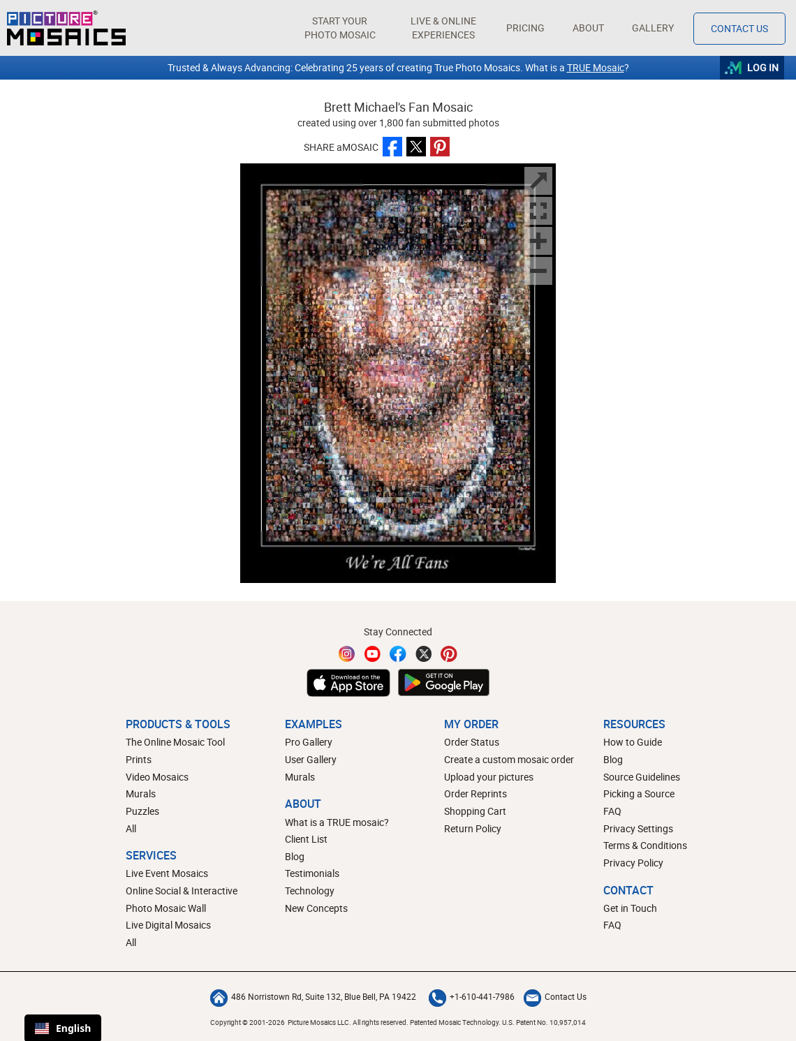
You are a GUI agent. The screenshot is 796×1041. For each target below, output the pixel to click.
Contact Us (555, 996)
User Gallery (311, 759)
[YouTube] (372, 654)
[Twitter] (423, 654)
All (131, 828)
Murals (141, 793)
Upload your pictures (488, 776)
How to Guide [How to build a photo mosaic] (632, 741)
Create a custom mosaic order (509, 759)
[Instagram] (347, 654)
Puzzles (142, 811)
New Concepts (316, 908)
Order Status (471, 741)
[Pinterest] (449, 654)
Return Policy (472, 828)
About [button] (590, 27)
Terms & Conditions (645, 845)
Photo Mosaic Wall (166, 908)
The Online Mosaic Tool (175, 741)
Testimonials (312, 873)
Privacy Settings (638, 828)
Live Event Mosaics (167, 873)
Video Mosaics (157, 776)
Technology (309, 890)
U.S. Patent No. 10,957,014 (544, 1022)
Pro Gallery (308, 741)
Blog (294, 856)
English (63, 1028)
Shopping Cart (475, 811)
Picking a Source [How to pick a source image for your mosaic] (639, 793)
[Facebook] (398, 654)
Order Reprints (475, 793)
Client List (306, 839)
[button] (340, 28)
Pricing (525, 27)
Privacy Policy (633, 862)
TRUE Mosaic (595, 67)
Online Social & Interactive (181, 890)
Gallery (653, 27)
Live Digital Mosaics (168, 924)
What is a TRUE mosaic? (337, 822)
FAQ (612, 811)
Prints (139, 759)
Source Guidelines (641, 776)
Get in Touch (630, 908)
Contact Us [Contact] (739, 28)
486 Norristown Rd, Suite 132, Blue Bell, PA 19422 (313, 996)
